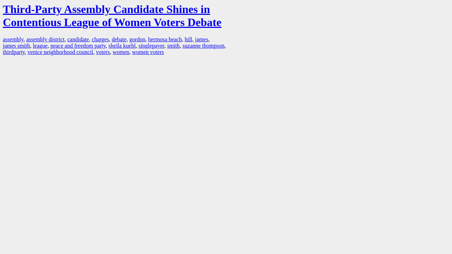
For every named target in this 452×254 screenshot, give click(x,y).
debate (119, 39)
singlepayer (151, 46)
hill (188, 39)
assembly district (45, 39)
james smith (16, 46)
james (201, 39)
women (121, 52)
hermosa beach (165, 39)
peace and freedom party (78, 46)
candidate (78, 39)
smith (173, 46)
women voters (148, 52)
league (40, 46)
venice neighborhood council (60, 52)
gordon (137, 39)
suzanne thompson (204, 46)
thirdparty (14, 52)
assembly (13, 39)
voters (103, 52)
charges (100, 39)
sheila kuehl (122, 46)
